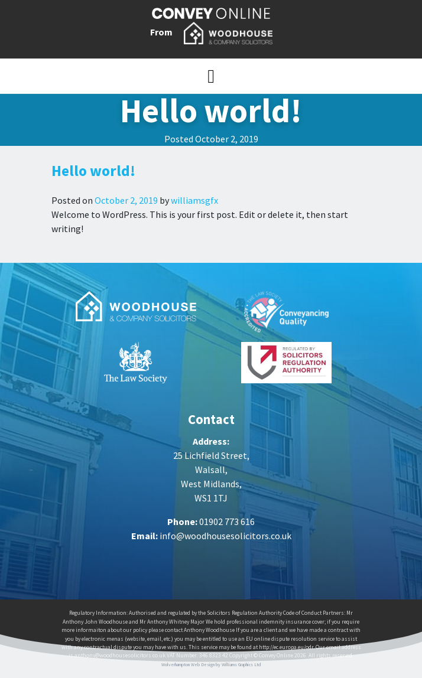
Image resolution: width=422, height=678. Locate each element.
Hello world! (93, 170)
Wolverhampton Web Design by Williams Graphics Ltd (211, 664)
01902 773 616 (227, 521)
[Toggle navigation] (211, 76)
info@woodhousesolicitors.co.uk (225, 536)
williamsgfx (193, 200)
